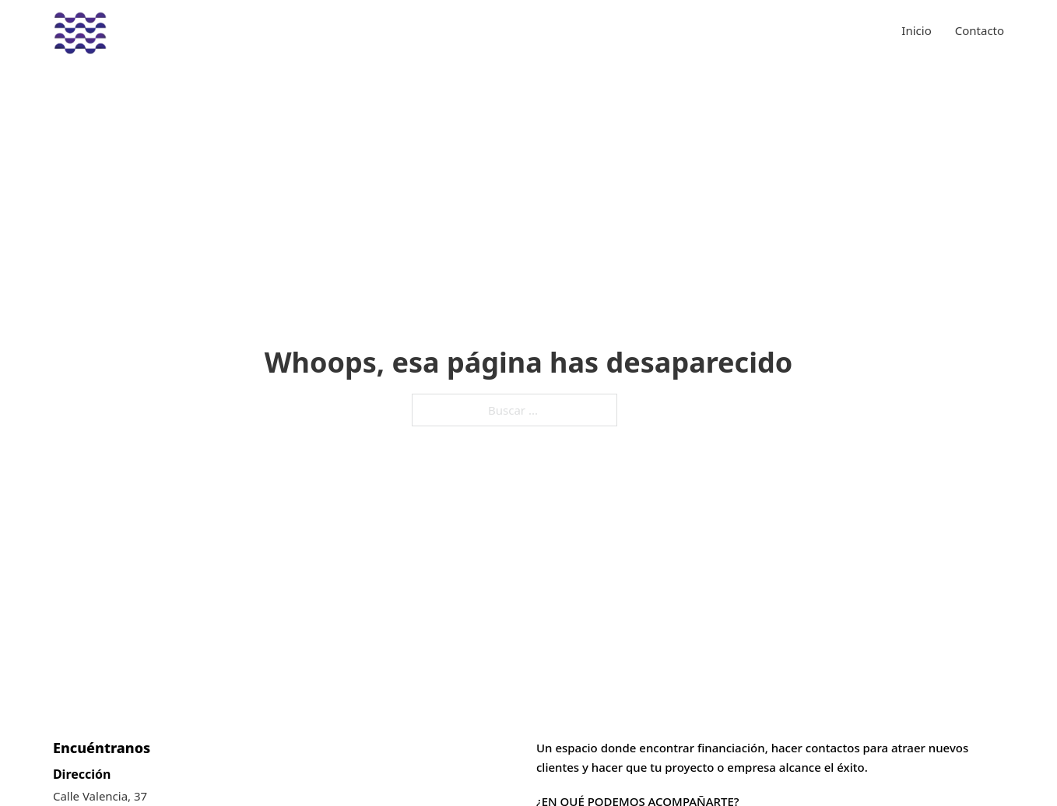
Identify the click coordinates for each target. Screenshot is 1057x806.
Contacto (979, 30)
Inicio (916, 30)
